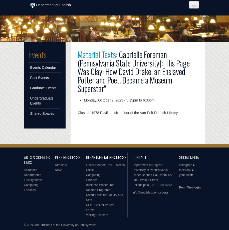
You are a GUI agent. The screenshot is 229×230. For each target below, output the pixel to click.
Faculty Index (33, 180)
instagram (185, 165)
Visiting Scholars (97, 215)
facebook (185, 170)
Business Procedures (100, 185)
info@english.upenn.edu (149, 192)
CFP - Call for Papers (100, 205)
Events (38, 55)
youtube (184, 175)
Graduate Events (43, 88)
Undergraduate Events (42, 100)
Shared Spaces (42, 114)
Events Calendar (43, 68)
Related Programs (98, 190)
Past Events (39, 78)
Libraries (92, 180)
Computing (31, 185)
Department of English (50, 5)
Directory (61, 165)
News (59, 170)
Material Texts (97, 54)
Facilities (30, 190)
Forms (90, 210)
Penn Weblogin (190, 187)
